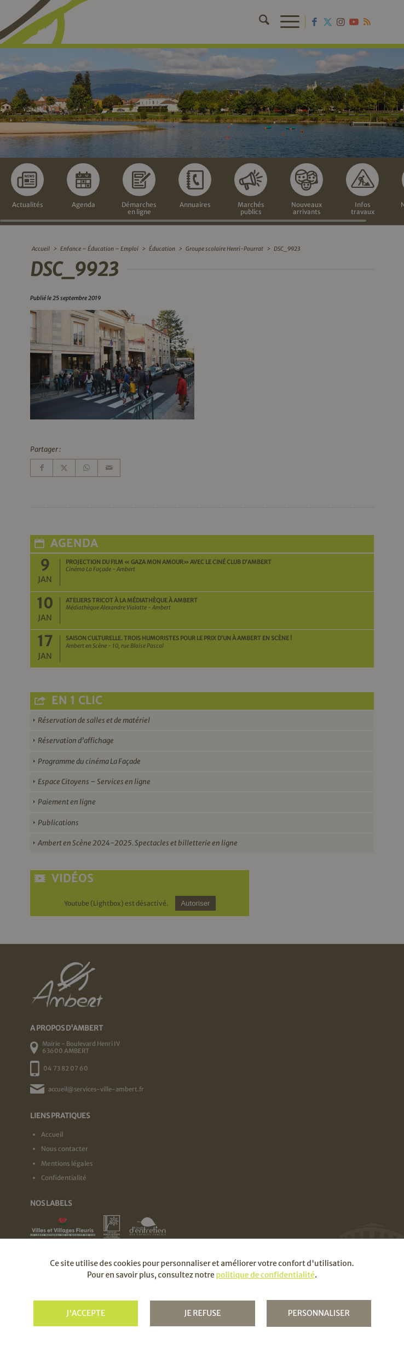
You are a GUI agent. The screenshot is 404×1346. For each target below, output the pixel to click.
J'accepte (85, 1313)
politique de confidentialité (265, 1275)
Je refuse (202, 1313)
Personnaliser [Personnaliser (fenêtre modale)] (319, 1313)
